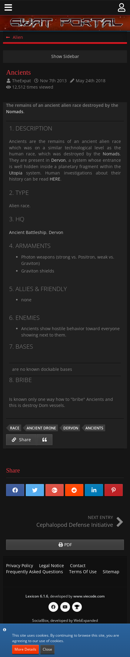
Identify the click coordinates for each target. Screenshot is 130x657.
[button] (8, 7)
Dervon (58, 160)
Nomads (14, 111)
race (14, 428)
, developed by (65, 596)
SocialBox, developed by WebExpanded (65, 620)
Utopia (15, 173)
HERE (55, 179)
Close (47, 649)
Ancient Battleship (27, 232)
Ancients (94, 428)
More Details (25, 649)
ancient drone (41, 428)
